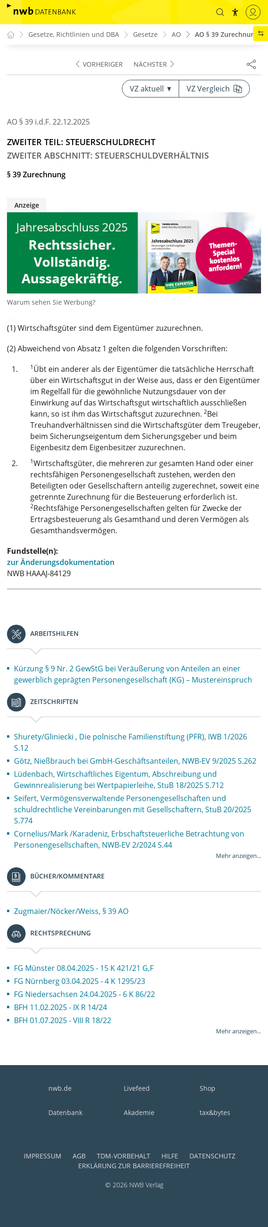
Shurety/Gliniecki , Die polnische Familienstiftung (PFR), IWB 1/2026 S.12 (130, 742)
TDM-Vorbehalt (123, 1155)
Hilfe (169, 1155)
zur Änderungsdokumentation (60, 562)
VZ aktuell (150, 89)
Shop (207, 1088)
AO (176, 34)
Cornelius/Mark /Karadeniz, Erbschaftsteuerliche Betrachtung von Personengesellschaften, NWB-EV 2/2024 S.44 (129, 839)
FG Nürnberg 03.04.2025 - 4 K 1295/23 (79, 981)
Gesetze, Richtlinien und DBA (73, 34)
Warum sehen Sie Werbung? (51, 302)
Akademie (139, 1112)
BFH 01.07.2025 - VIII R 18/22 (62, 1020)
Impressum (42, 1155)
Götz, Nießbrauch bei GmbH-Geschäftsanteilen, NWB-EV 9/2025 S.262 (135, 761)
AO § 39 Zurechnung (227, 34)
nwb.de (60, 1088)
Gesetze (145, 34)
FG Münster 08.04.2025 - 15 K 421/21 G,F (84, 968)
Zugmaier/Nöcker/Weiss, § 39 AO (71, 911)
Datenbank (65, 1112)
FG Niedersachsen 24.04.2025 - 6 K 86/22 (84, 994)
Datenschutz (212, 1155)
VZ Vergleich (214, 89)
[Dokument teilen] (251, 64)
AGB (79, 1155)
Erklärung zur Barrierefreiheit (134, 1165)
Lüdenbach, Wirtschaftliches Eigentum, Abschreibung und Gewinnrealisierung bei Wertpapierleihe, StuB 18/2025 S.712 (119, 779)
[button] (220, 12)
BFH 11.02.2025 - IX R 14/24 (60, 1007)
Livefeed (137, 1088)
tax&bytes (215, 1112)
